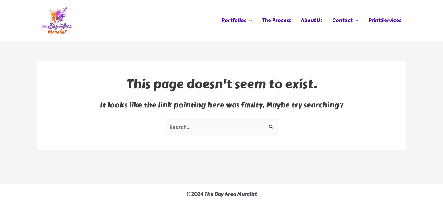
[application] (249, 20)
